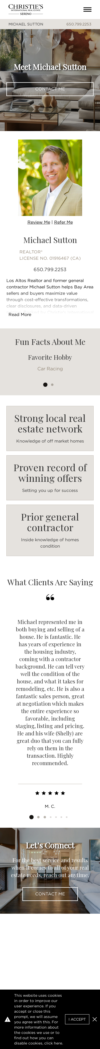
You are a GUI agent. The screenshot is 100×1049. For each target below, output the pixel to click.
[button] (95, 1019)
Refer (63, 222)
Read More (20, 314)
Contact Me (50, 89)
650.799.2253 (78, 24)
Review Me (38, 222)
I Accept (77, 1019)
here (58, 1043)
